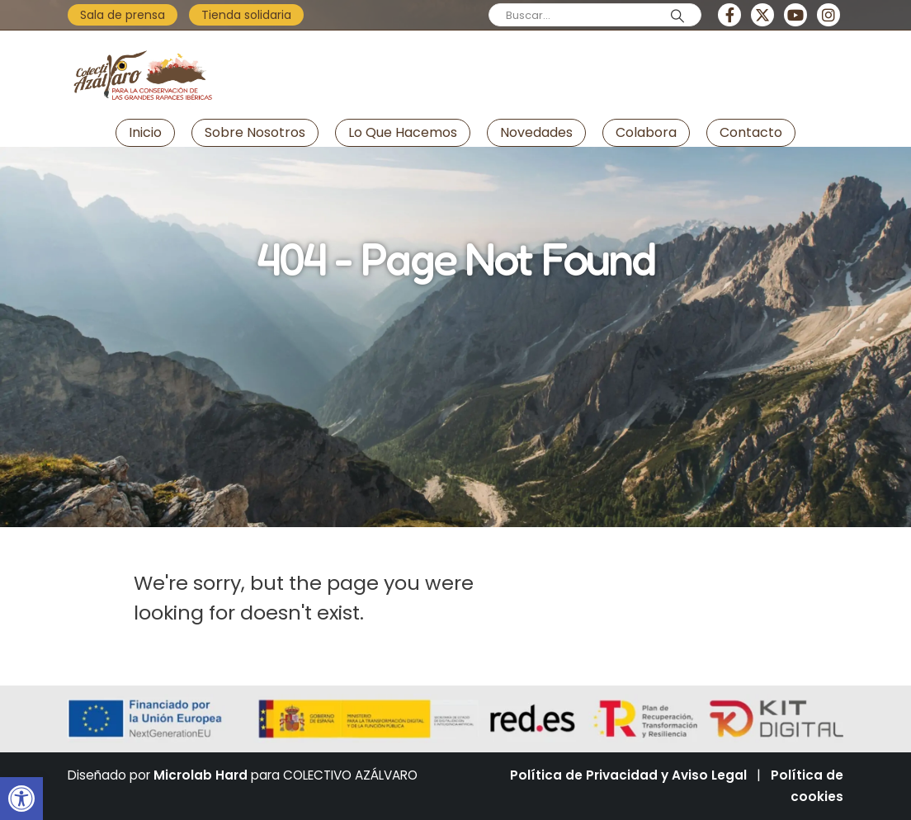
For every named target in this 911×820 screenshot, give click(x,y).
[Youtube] (795, 14)
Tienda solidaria (246, 15)
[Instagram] (828, 14)
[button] (21, 798)
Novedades (536, 132)
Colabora (646, 132)
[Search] (677, 15)
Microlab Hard (200, 775)
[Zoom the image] (142, 44)
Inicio (145, 132)
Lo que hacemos (402, 132)
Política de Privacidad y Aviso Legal (628, 775)
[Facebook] (729, 14)
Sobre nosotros (255, 132)
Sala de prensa (122, 15)
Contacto (751, 132)
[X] (762, 14)
